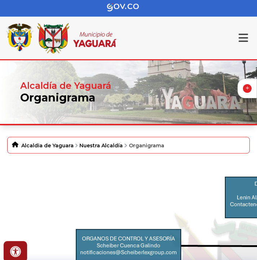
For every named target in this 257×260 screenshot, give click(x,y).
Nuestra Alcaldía (101, 145)
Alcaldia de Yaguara (47, 145)
